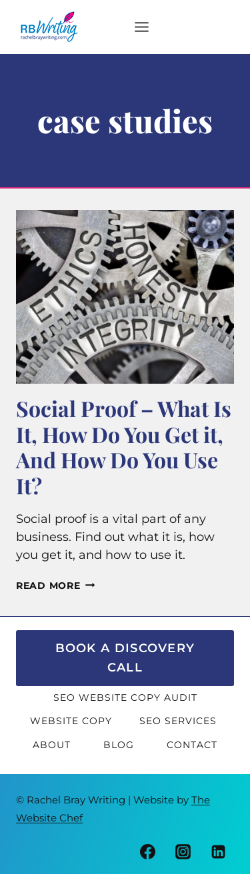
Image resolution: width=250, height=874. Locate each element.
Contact (192, 745)
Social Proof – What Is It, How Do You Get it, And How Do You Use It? (123, 446)
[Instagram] (183, 852)
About (52, 745)
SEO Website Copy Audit (125, 697)
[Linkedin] (218, 852)
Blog (118, 745)
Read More (55, 586)
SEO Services (179, 721)
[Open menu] (120, 27)
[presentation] (125, 297)
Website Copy (71, 721)
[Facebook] (148, 852)
